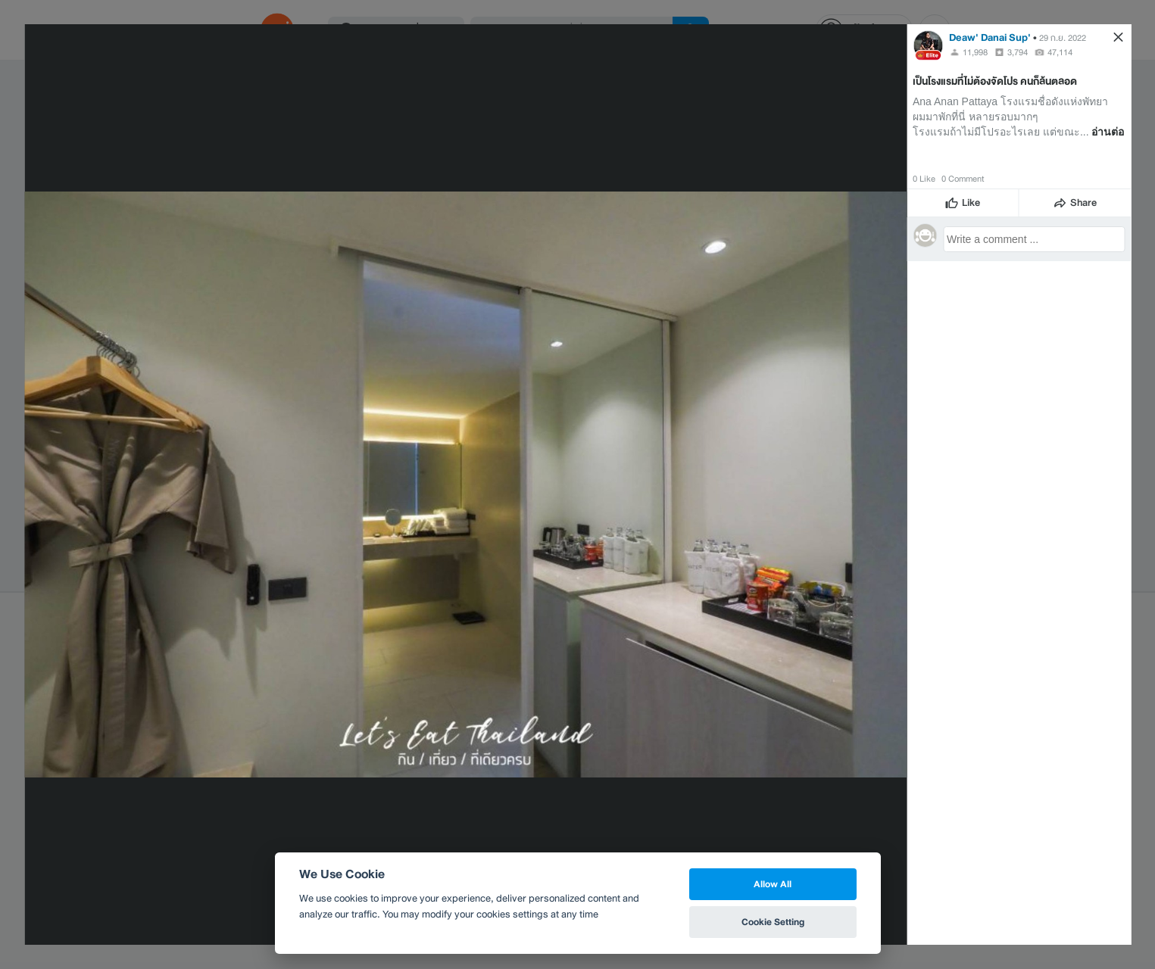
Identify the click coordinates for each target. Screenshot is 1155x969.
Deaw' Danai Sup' (990, 37)
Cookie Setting (772, 921)
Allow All (772, 884)
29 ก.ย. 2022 (1062, 38)
